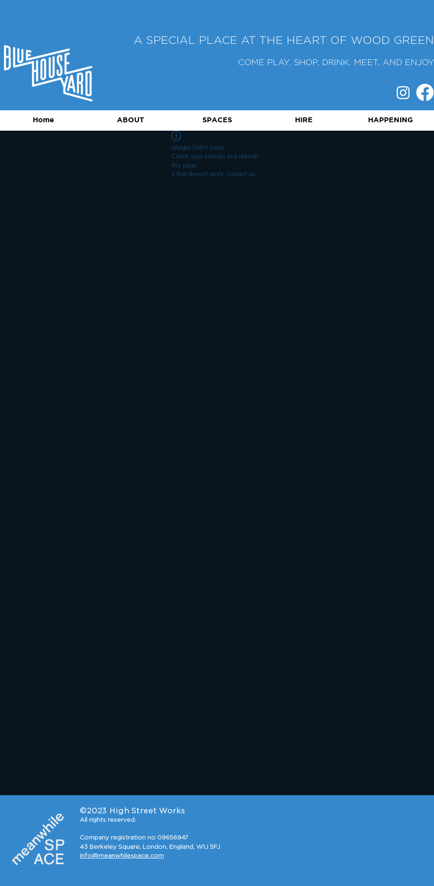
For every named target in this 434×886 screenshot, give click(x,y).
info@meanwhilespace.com (122, 856)
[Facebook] (425, 92)
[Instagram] (403, 92)
